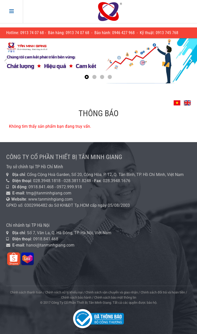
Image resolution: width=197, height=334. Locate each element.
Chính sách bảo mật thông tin (115, 297)
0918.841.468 (41, 186)
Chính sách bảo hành (76, 297)
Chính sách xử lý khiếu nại (64, 292)
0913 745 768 (167, 32)
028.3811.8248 (77, 180)
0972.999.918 (70, 186)
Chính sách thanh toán (26, 292)
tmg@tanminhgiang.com (48, 193)
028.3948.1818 (47, 180)
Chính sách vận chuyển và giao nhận (111, 292)
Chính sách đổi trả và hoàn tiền (163, 292)
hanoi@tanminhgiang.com (50, 245)
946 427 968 (124, 32)
